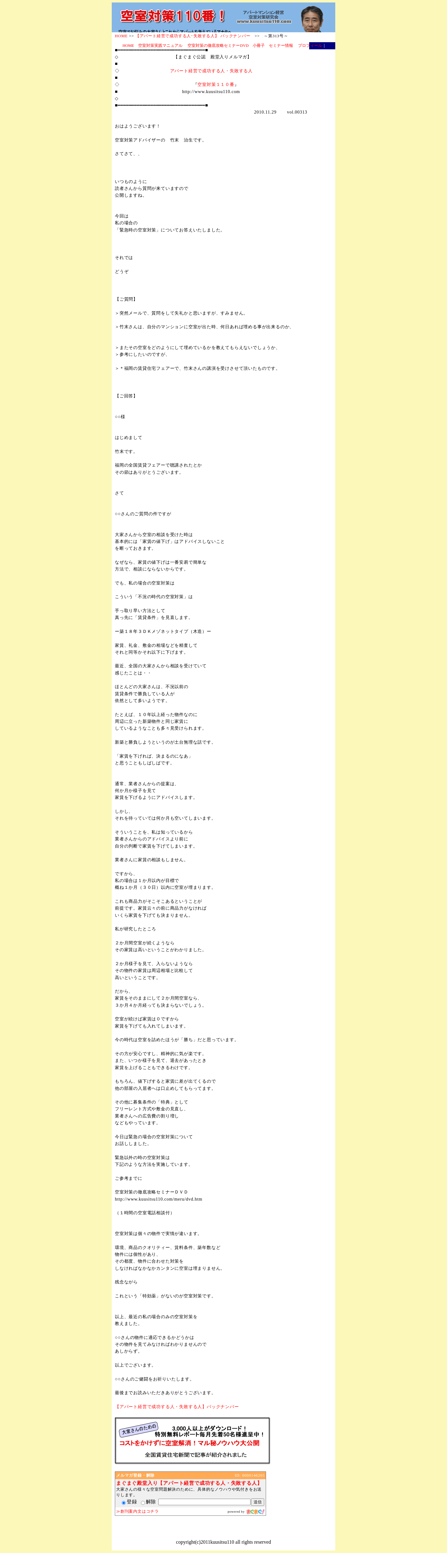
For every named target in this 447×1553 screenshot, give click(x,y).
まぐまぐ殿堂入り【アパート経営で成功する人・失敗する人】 (189, 1483)
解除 (148, 1501)
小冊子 (259, 45)
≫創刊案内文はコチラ (137, 1511)
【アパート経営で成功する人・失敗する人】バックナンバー (177, 1406)
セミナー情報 (281, 45)
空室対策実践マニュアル (160, 45)
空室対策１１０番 (215, 84)
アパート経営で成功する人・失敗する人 (211, 70)
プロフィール (310, 45)
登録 (129, 1501)
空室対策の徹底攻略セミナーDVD (218, 45)
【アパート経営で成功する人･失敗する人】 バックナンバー (193, 36)
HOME (128, 45)
